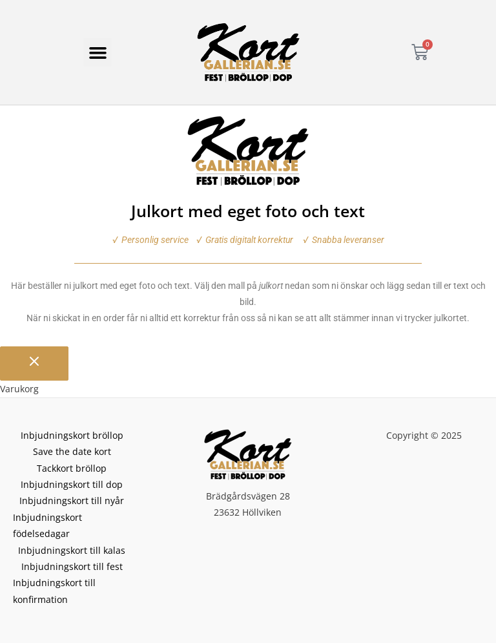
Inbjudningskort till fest (72, 566)
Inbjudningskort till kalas (71, 550)
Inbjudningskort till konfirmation (54, 590)
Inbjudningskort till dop (72, 484)
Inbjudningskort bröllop (72, 435)
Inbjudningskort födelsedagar (47, 525)
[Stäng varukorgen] (34, 363)
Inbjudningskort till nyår (71, 500)
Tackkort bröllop (72, 468)
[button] (97, 52)
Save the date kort (72, 451)
